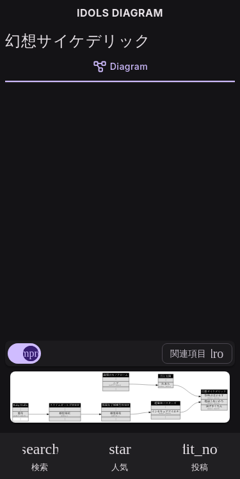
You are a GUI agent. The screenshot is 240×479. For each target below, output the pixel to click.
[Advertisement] (120, 209)
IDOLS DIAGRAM (120, 12)
